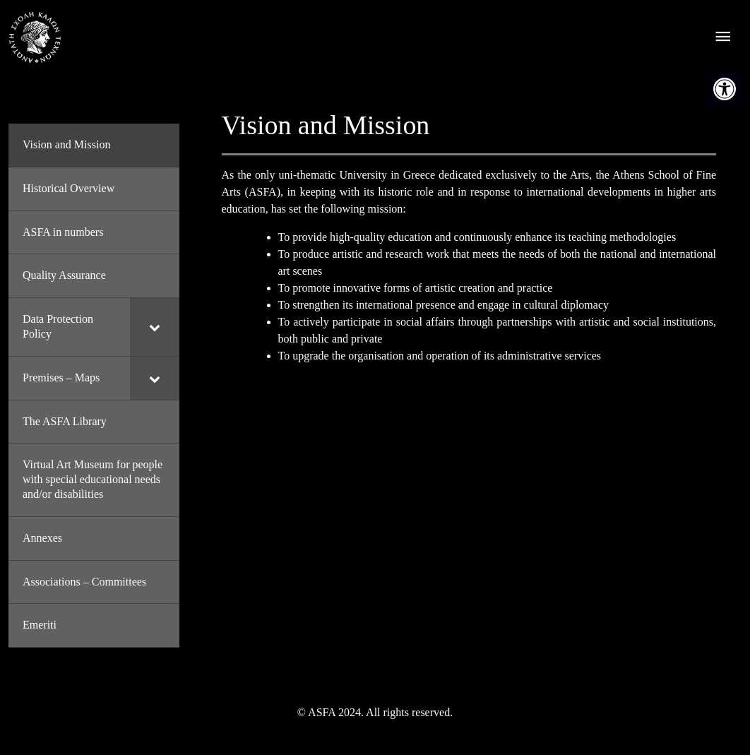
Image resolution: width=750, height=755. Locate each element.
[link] (724, 89)
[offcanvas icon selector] (723, 37)
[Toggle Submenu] (154, 327)
